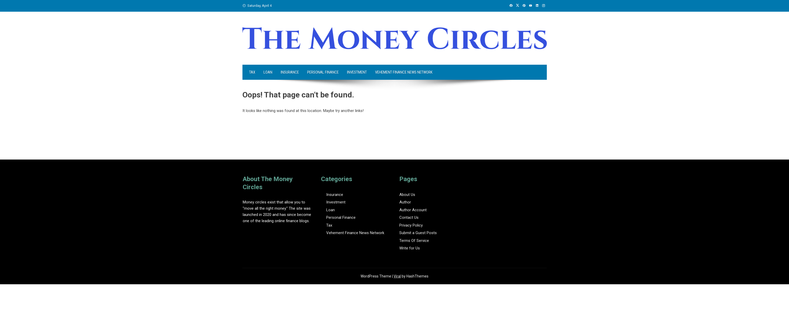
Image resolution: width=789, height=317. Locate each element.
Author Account (413, 210)
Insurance (290, 72)
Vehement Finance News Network (404, 72)
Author (405, 202)
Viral (397, 276)
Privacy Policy (411, 225)
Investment (357, 72)
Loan (268, 72)
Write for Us (409, 248)
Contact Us (409, 217)
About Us (407, 194)
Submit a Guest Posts (418, 232)
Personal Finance (323, 72)
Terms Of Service (414, 240)
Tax (252, 72)
